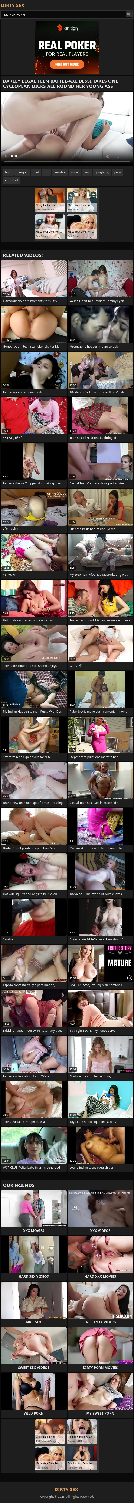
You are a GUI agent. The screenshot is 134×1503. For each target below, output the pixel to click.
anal (36, 172)
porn (117, 172)
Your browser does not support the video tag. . (67, 129)
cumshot (60, 172)
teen (8, 172)
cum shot (11, 180)
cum (87, 172)
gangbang (102, 172)
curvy (74, 172)
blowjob (22, 172)
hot (46, 172)
